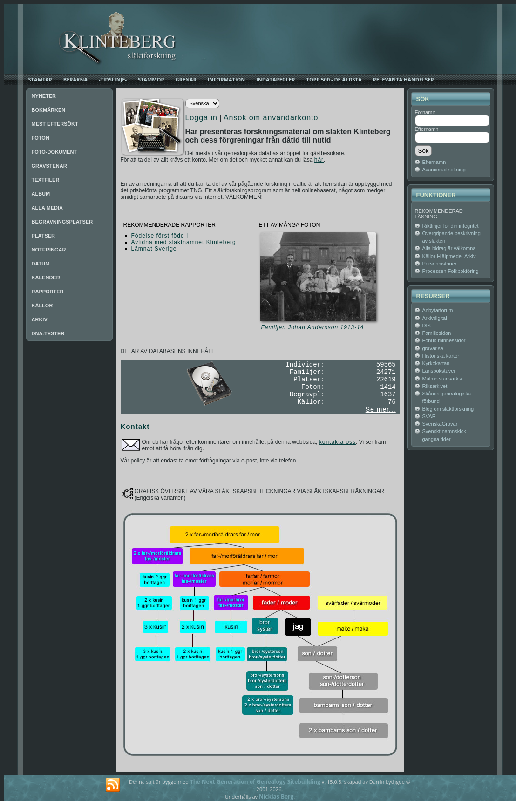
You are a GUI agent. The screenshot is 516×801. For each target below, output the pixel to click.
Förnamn (425, 112)
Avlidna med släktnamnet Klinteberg (183, 242)
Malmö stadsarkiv (442, 378)
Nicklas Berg (276, 797)
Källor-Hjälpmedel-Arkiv (449, 256)
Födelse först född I (160, 235)
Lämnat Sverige (154, 248)
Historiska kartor (440, 356)
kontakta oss (337, 442)
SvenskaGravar (440, 424)
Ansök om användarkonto (271, 118)
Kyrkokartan (436, 363)
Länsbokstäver (439, 370)
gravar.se (432, 348)
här (319, 159)
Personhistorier (439, 263)
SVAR (429, 416)
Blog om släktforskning (448, 409)
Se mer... (381, 409)
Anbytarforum (437, 310)
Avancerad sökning (444, 169)
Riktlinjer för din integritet (450, 226)
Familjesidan (436, 333)
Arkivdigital (434, 318)
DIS (426, 325)
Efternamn (427, 129)
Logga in (201, 118)
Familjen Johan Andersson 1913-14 (312, 327)
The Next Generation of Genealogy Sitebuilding (255, 782)
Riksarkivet (435, 386)
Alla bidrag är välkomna (449, 248)
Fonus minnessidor (444, 340)
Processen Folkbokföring (450, 271)
